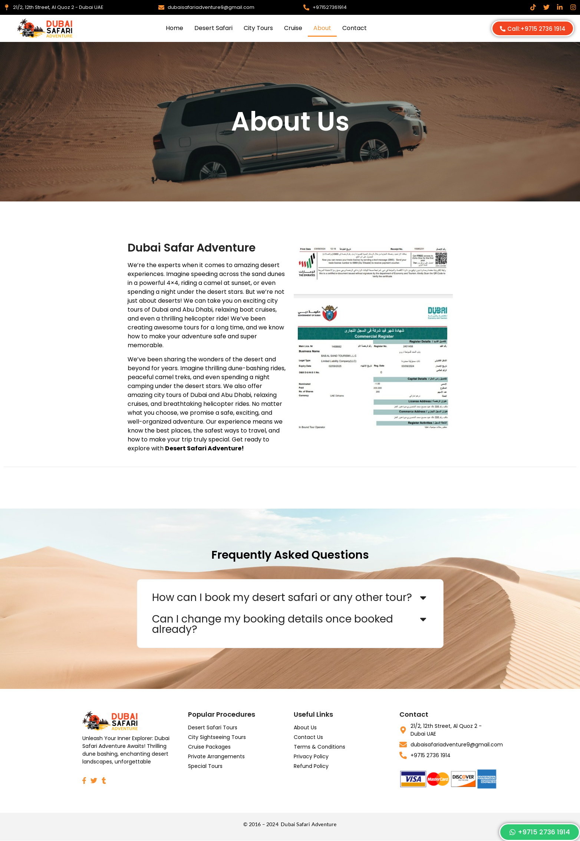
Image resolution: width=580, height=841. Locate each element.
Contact (354, 28)
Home (174, 28)
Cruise (293, 28)
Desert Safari (213, 28)
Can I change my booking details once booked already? (272, 624)
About (322, 28)
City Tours (258, 28)
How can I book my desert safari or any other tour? (282, 597)
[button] (290, 597)
